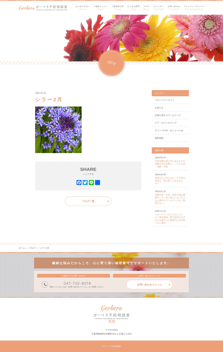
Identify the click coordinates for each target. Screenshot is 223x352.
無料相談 (159, 138)
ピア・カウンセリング (166, 123)
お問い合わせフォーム (149, 284)
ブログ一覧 (88, 201)
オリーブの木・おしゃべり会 (169, 130)
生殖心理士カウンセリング (168, 115)
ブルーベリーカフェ (164, 100)
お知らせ (159, 107)
